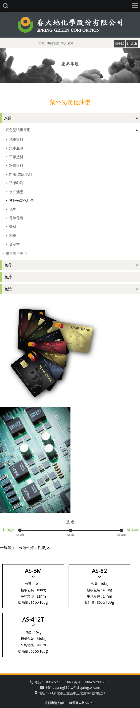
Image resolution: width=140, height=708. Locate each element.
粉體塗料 (15, 165)
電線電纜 (15, 217)
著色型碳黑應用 (17, 129)
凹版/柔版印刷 (20, 174)
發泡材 (14, 244)
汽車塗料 (15, 139)
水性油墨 (15, 191)
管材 (12, 226)
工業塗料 (15, 156)
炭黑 (8, 118)
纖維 (12, 235)
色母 (12, 209)
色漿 (8, 289)
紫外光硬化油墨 (21, 200)
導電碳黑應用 (16, 253)
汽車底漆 (15, 148)
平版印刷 (15, 182)
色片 (8, 277)
